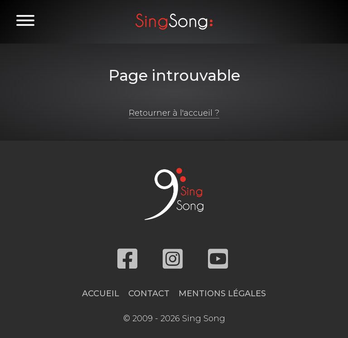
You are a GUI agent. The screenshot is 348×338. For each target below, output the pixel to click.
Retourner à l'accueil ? (174, 113)
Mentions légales (222, 294)
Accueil (100, 294)
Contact (148, 294)
